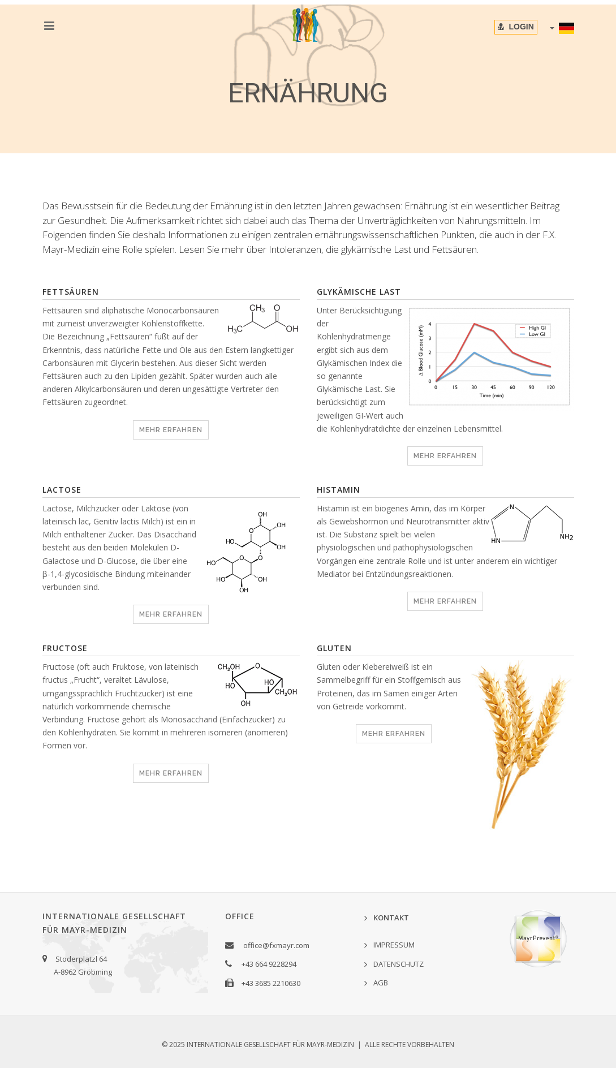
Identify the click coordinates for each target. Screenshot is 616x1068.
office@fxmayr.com (276, 945)
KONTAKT (391, 917)
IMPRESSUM (394, 945)
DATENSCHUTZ (398, 964)
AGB (380, 982)
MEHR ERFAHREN (171, 430)
